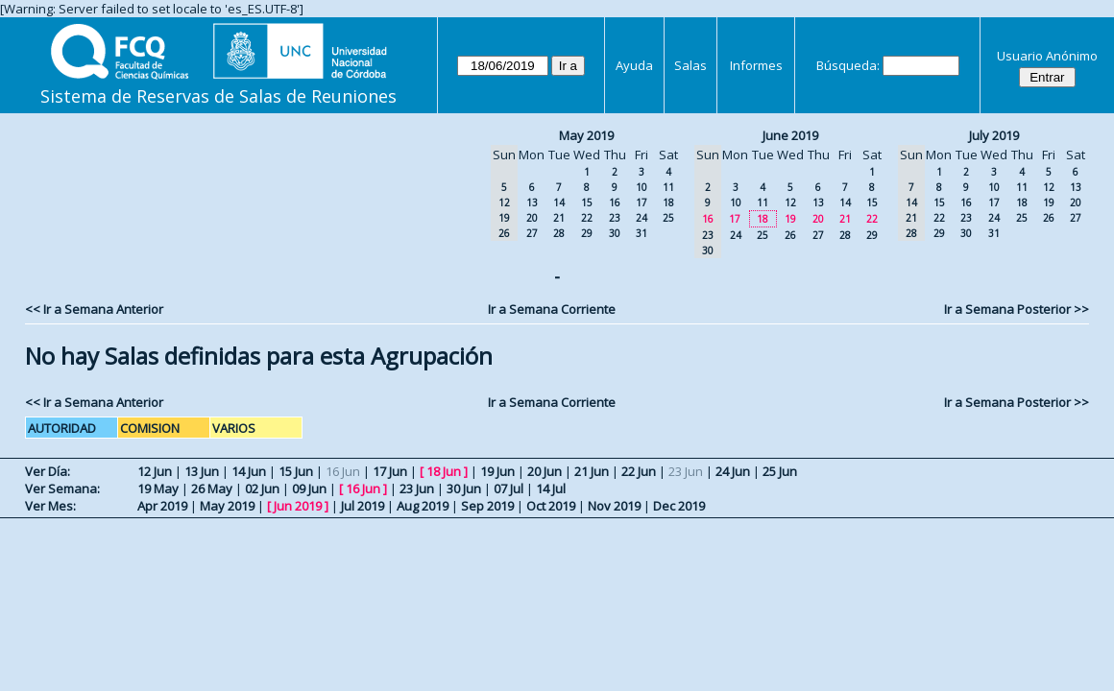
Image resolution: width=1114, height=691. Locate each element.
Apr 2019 (162, 505)
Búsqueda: (848, 65)
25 (668, 218)
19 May (158, 488)
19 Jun (497, 471)
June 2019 (790, 135)
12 (790, 202)
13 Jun (201, 471)
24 (641, 218)
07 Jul (508, 488)
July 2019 (994, 135)
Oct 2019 (550, 505)
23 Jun (417, 488)
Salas (690, 65)
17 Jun (390, 471)
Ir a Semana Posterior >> (1016, 309)
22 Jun (638, 471)
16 (614, 202)
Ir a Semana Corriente (552, 309)
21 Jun (591, 471)
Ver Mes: (50, 505)
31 (641, 233)
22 (587, 218)
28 (559, 233)
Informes (756, 65)
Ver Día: (47, 471)
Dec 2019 (679, 505)
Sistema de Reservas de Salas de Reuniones (218, 95)
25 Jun (780, 471)
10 (641, 187)
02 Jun (262, 488)
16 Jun (363, 488)
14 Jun (248, 471)
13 (532, 202)
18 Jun (443, 471)
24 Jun (732, 471)
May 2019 (586, 135)
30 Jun (464, 488)
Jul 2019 (362, 505)
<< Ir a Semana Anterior (94, 309)
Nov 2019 (614, 505)
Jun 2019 (298, 505)
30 (614, 233)
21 (559, 218)
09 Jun (309, 488)
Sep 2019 (487, 505)
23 (614, 218)
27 (532, 233)
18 (668, 202)
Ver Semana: (62, 488)
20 (532, 218)
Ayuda (634, 65)
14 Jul (551, 488)
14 (559, 202)
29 (587, 233)
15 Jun (295, 471)
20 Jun (544, 471)
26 (790, 235)
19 (790, 219)
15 (587, 202)
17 (641, 202)
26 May (211, 488)
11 (668, 187)
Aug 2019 (422, 505)
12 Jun (154, 471)
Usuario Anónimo (1047, 55)
